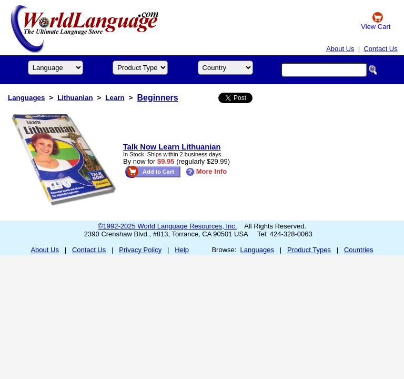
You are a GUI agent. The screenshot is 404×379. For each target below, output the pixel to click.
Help (182, 250)
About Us (340, 49)
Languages (26, 98)
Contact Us (380, 49)
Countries (358, 250)
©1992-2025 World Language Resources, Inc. (167, 226)
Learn (114, 98)
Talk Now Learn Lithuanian (171, 147)
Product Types (309, 250)
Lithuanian (75, 98)
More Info (206, 171)
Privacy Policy (140, 250)
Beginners (157, 97)
